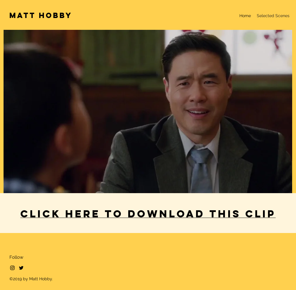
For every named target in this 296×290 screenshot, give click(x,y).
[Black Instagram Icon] (12, 268)
